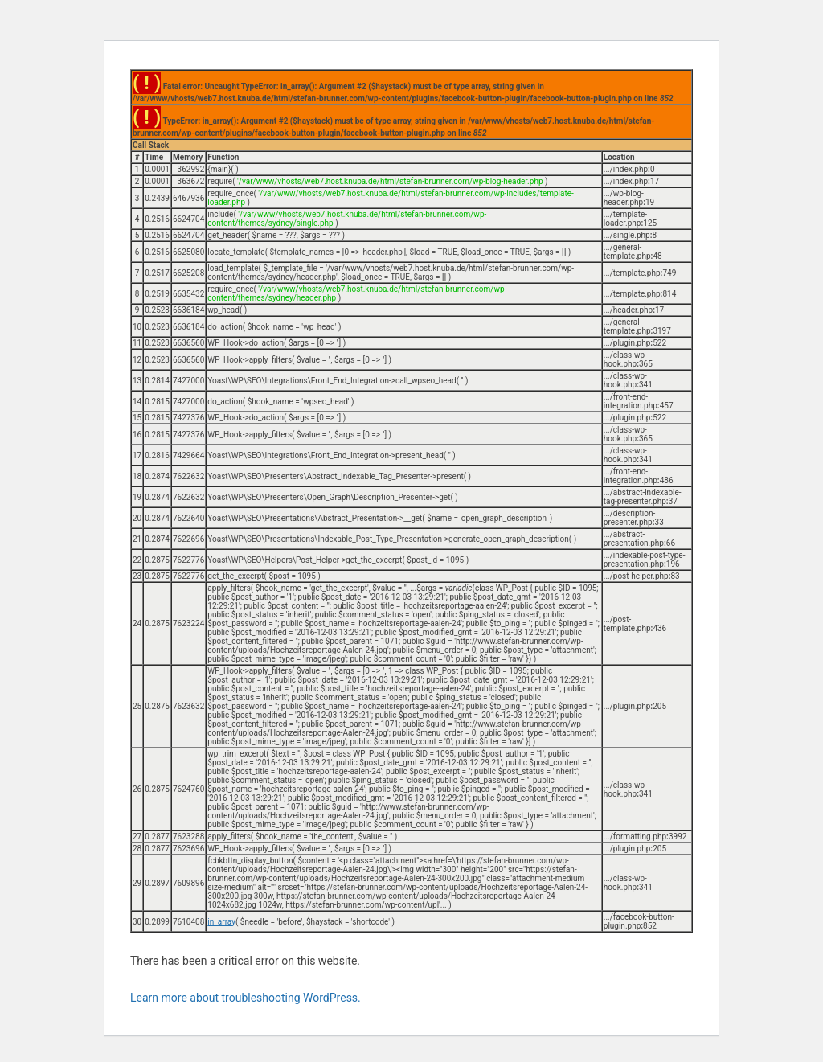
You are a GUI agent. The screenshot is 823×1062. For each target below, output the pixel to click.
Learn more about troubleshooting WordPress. (245, 997)
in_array (221, 921)
